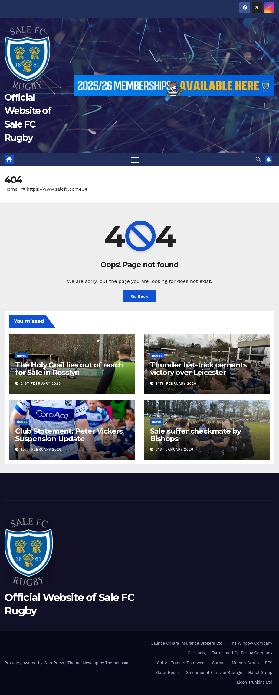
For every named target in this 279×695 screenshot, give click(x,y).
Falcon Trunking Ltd (253, 682)
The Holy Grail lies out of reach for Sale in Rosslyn (69, 369)
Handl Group (260, 672)
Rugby (157, 355)
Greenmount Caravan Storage (213, 672)
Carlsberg (197, 653)
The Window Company (251, 643)
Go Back (139, 296)
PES (268, 663)
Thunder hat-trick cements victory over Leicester (198, 369)
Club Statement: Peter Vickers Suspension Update (69, 435)
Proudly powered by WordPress (35, 663)
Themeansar (117, 663)
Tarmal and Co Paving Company (242, 653)
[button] (258, 160)
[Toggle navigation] (134, 159)
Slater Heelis (167, 672)
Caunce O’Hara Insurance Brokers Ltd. (187, 643)
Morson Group (245, 663)
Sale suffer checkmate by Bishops (195, 435)
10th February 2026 (41, 449)
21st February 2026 (41, 384)
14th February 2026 (176, 384)
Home (11, 189)
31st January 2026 (174, 449)
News (21, 355)
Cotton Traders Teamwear (181, 663)
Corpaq (219, 663)
